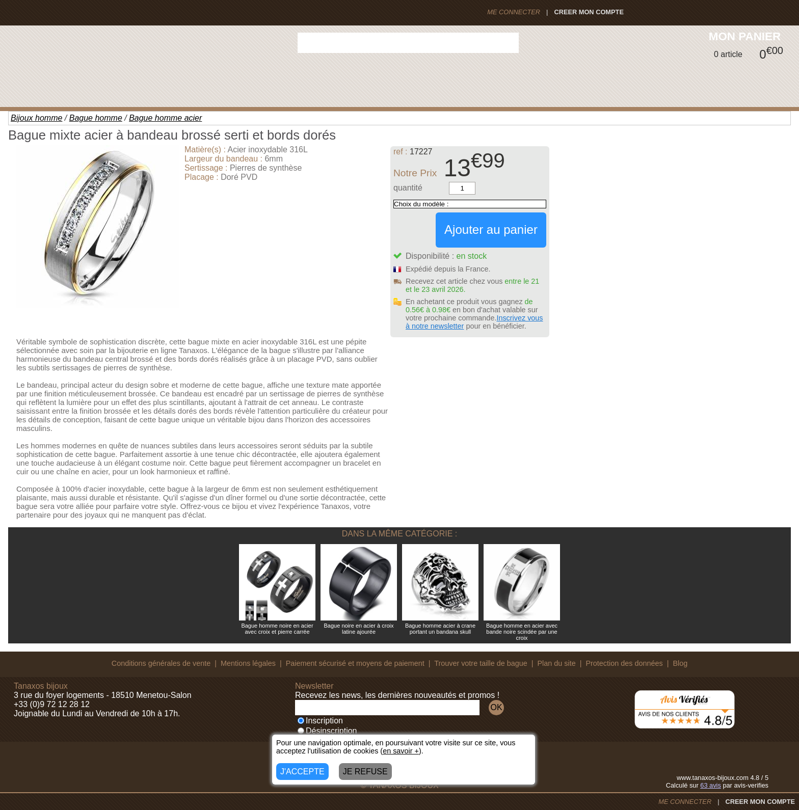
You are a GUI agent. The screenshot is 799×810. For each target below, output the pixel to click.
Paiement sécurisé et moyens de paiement (355, 663)
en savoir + (401, 751)
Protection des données (623, 663)
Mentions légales (248, 663)
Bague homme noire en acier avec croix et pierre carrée (277, 629)
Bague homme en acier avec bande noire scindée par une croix (521, 632)
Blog (680, 663)
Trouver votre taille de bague (480, 663)
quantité (407, 187)
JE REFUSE (365, 771)
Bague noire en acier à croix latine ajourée (359, 629)
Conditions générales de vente (161, 663)
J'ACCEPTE (302, 771)
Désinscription (327, 730)
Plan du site (557, 663)
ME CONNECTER (513, 12)
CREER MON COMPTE (589, 12)
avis (710, 785)
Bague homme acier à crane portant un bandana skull (440, 629)
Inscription (320, 720)
